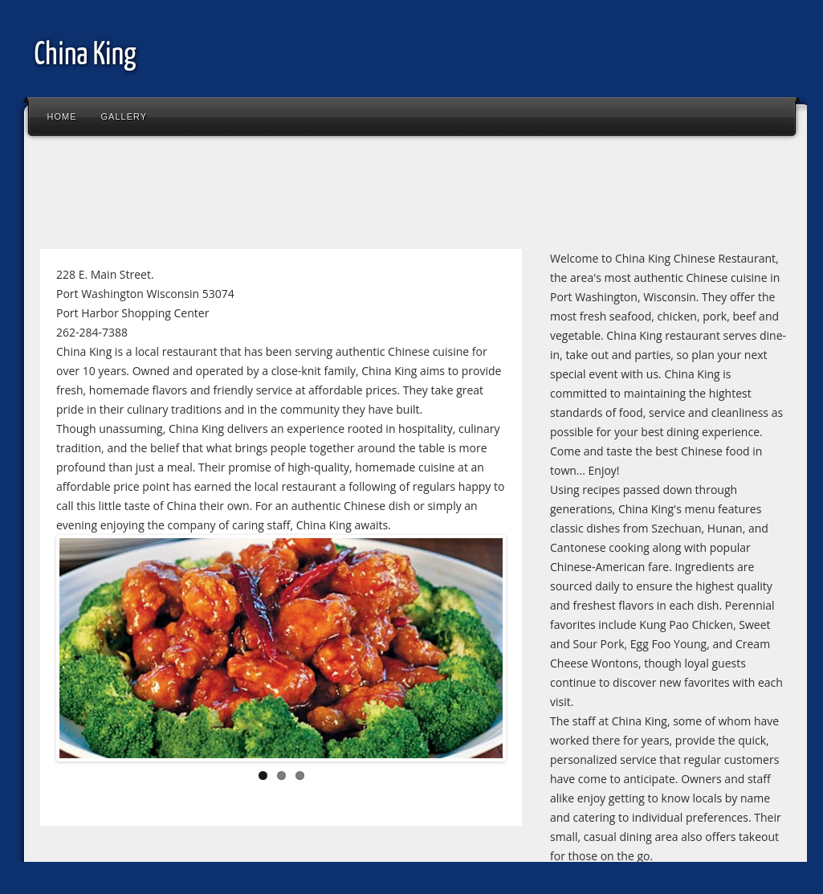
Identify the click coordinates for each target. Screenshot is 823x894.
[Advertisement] (324, 196)
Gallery (124, 116)
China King (85, 56)
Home (62, 116)
